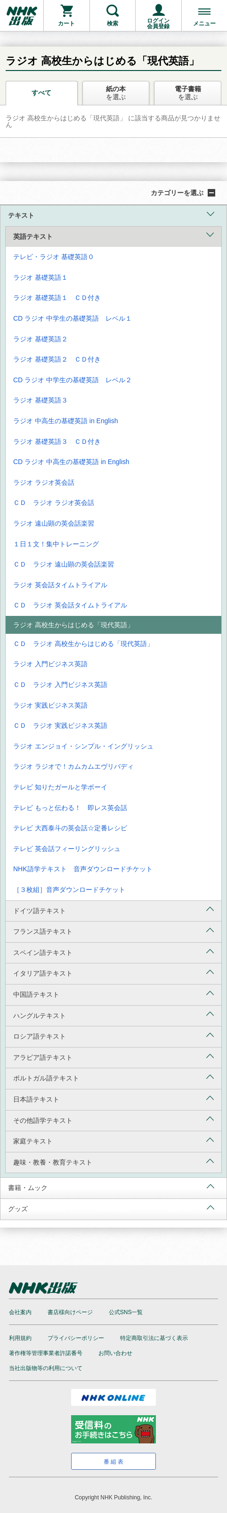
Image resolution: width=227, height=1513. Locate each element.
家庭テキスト (113, 1140)
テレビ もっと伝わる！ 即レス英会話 (70, 808)
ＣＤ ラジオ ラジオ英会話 (53, 502)
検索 (112, 23)
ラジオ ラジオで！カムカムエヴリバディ (73, 766)
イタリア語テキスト (113, 972)
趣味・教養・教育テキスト (113, 1161)
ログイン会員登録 (158, 23)
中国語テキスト (113, 993)
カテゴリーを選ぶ (183, 193)
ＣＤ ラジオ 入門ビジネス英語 (60, 684)
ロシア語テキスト (113, 1035)
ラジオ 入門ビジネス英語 (50, 664)
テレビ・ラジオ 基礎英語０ (53, 256)
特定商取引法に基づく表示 (154, 1338)
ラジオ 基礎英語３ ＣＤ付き (57, 441)
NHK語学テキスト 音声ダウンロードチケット (83, 869)
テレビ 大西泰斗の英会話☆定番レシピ (70, 828)
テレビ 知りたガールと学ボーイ (60, 787)
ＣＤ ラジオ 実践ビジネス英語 (60, 725)
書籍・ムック (111, 1186)
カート (66, 23)
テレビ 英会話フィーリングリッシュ (67, 848)
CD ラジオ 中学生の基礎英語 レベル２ (72, 380)
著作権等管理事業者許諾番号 (45, 1353)
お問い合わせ (115, 1353)
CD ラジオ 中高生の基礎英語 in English (71, 461)
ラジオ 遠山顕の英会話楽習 (53, 523)
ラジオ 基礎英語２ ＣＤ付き (57, 359)
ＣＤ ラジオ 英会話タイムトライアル (70, 605)
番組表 (114, 1461)
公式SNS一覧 (126, 1312)
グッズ (111, 1208)
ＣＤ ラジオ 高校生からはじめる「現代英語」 (83, 643)
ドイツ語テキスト (113, 909)
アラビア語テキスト (113, 1056)
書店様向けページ (70, 1312)
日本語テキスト (113, 1098)
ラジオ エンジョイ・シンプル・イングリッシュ (83, 746)
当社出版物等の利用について (45, 1368)
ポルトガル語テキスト (113, 1077)
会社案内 (20, 1312)
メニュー (204, 23)
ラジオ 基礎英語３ (40, 400)
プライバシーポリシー (76, 1338)
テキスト (111, 214)
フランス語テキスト (113, 930)
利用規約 (20, 1338)
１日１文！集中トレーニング (56, 544)
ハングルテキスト (113, 1014)
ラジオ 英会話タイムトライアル (60, 585)
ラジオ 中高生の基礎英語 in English (65, 421)
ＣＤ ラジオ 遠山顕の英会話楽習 (63, 564)
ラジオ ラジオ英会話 (43, 482)
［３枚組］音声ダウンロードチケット (69, 889)
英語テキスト (113, 235)
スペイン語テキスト (113, 951)
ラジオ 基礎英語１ (40, 277)
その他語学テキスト (113, 1119)
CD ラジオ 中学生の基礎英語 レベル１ (72, 318)
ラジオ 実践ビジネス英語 (50, 705)
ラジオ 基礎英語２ (40, 339)
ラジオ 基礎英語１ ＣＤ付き (57, 297)
